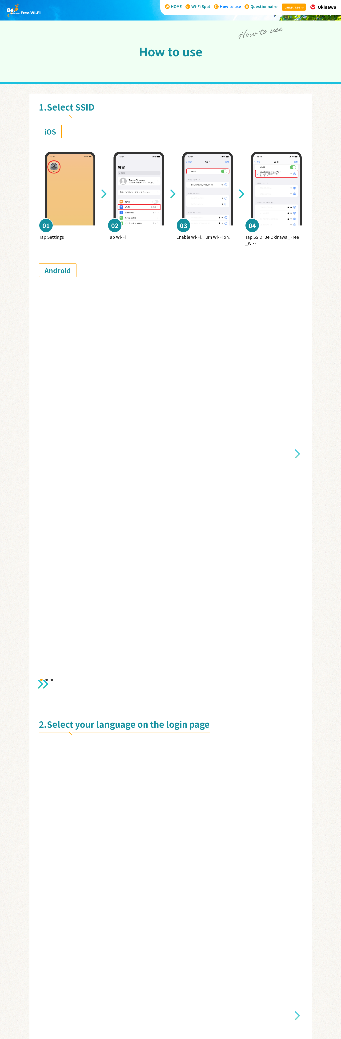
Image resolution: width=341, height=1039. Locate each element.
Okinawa (323, 7)
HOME (145, 980)
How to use (192, 980)
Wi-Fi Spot (166, 980)
